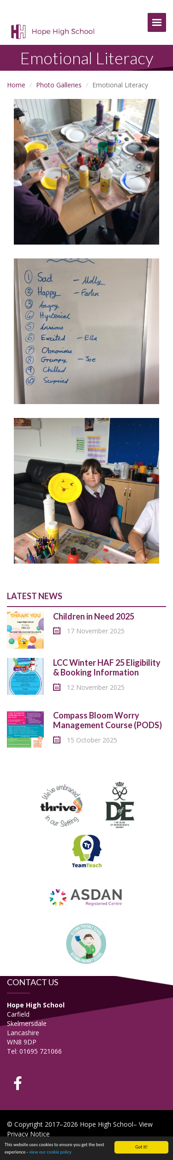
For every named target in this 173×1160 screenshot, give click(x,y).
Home (16, 84)
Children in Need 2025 (93, 616)
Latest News (34, 596)
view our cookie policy (50, 1152)
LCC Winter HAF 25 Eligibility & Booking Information (107, 667)
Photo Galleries (59, 84)
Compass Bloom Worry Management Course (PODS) (107, 720)
